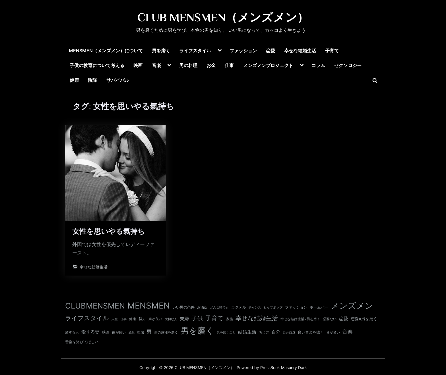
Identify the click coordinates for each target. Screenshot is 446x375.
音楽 (156, 65)
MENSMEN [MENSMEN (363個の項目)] (148, 306)
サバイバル (117, 80)
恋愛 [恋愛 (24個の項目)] (343, 318)
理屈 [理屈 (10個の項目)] (140, 332)
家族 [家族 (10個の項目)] (229, 319)
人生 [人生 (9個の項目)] (115, 319)
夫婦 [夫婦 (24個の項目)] (184, 318)
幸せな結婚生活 (300, 50)
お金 (211, 65)
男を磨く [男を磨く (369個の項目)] (197, 331)
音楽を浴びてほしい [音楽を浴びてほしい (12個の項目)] (81, 342)
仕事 (229, 65)
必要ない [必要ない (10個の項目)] (329, 319)
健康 (74, 80)
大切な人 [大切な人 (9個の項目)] (171, 319)
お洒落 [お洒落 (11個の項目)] (202, 307)
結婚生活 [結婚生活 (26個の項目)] (247, 332)
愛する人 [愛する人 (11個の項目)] (72, 332)
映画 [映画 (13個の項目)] (106, 332)
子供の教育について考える (97, 65)
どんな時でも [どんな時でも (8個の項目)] (219, 307)
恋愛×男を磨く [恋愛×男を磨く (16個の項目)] (364, 318)
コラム (318, 65)
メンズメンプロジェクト (268, 65)
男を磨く (161, 50)
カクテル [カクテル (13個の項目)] (238, 307)
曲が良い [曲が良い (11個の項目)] (119, 332)
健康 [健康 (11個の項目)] (132, 319)
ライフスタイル (195, 50)
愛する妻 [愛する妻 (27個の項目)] (90, 332)
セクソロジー (348, 65)
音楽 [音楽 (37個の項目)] (347, 332)
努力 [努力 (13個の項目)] (142, 318)
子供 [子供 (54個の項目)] (197, 318)
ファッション (243, 50)
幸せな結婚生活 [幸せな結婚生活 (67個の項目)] (257, 318)
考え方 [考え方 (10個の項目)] (264, 332)
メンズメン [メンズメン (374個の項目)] (352, 306)
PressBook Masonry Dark (283, 367)
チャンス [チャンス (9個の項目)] (255, 307)
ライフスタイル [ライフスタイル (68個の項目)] (87, 318)
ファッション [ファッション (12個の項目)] (296, 307)
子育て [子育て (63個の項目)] (214, 318)
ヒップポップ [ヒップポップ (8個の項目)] (273, 307)
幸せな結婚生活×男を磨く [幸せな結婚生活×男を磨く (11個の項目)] (300, 319)
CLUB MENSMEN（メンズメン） (223, 17)
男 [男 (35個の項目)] (149, 332)
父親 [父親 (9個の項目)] (131, 332)
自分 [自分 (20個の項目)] (276, 332)
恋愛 (270, 50)
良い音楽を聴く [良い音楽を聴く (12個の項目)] (311, 332)
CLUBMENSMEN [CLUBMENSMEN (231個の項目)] (95, 306)
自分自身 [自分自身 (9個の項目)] (289, 332)
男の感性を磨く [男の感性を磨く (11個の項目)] (166, 332)
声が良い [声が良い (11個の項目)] (155, 319)
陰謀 (92, 80)
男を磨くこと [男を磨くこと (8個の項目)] (226, 332)
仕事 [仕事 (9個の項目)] (123, 319)
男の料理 (188, 65)
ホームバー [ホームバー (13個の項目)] (319, 307)
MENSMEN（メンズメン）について (106, 50)
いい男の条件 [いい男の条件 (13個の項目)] (183, 307)
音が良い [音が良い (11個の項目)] (333, 332)
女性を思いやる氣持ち (109, 232)
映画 (138, 65)
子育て (332, 50)
